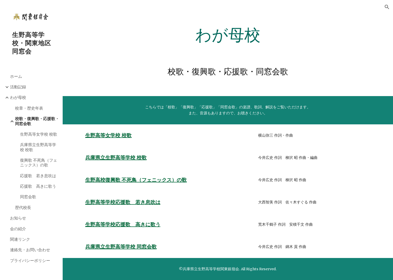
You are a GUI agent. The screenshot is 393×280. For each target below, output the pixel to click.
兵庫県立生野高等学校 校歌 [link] (38, 147)
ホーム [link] (16, 76)
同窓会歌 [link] (28, 196)
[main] (228, 35)
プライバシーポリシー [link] (30, 260)
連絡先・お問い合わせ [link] (30, 249)
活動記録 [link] (18, 86)
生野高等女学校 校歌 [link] (38, 134)
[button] (387, 7)
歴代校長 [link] (23, 207)
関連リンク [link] (20, 239)
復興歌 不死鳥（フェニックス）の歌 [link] (38, 162)
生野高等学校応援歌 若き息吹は (122, 202)
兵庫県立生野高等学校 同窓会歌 (121, 246)
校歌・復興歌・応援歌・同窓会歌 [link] (37, 121)
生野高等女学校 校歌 (108, 135)
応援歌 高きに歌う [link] (38, 186)
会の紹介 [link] (18, 228)
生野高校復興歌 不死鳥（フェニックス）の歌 (136, 180)
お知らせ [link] (18, 217)
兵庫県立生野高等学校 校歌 (116, 157)
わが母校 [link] (18, 97)
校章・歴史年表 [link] (29, 108)
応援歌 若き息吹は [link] (38, 175)
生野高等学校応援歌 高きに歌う (122, 224)
